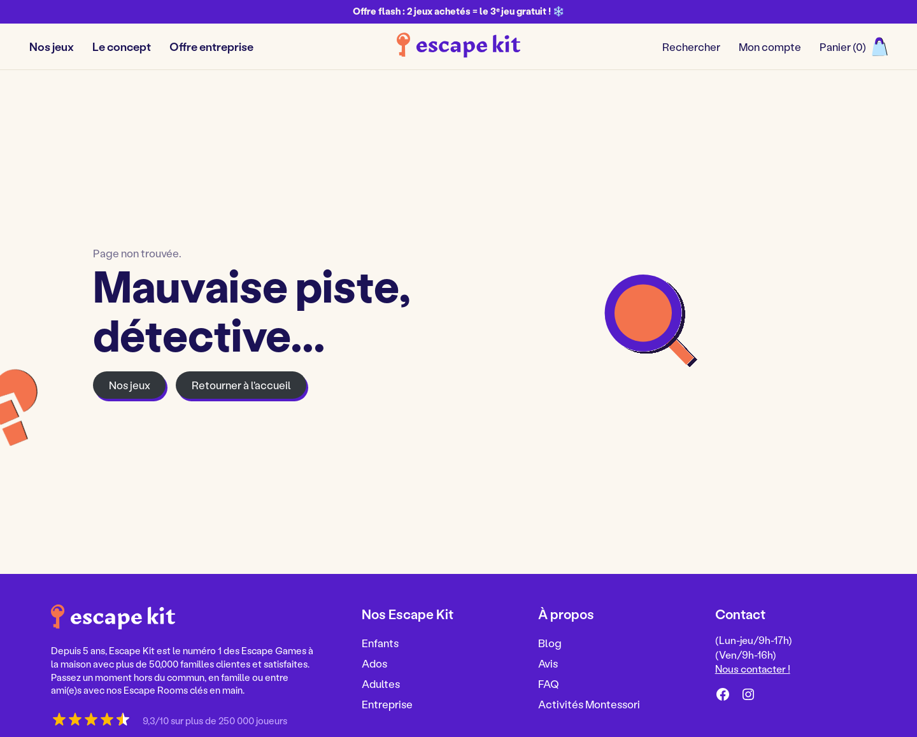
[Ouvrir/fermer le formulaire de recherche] (691, 47)
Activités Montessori (589, 704)
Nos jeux (129, 385)
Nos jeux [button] (51, 46)
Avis (548, 663)
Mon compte (770, 46)
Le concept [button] (121, 46)
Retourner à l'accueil (241, 385)
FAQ (548, 683)
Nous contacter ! (752, 668)
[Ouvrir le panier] (854, 47)
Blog (550, 643)
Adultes (381, 683)
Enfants (380, 643)
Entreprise (387, 704)
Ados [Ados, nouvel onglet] (374, 663)
